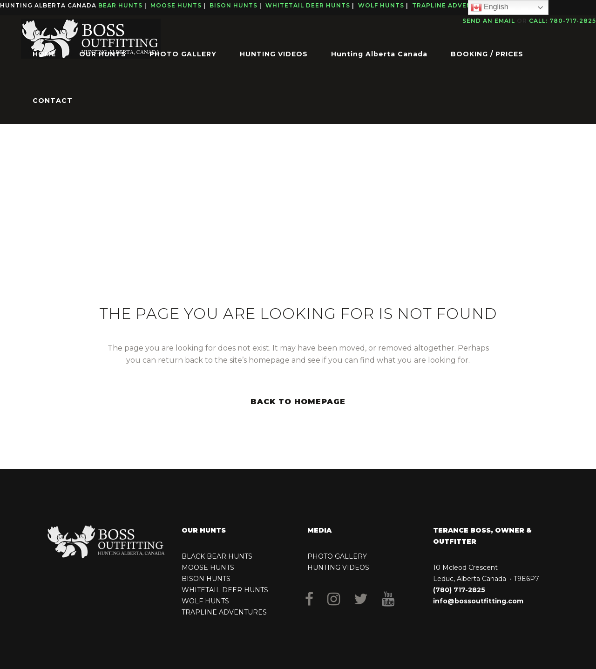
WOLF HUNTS (205, 601)
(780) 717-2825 (459, 590)
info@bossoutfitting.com (478, 601)
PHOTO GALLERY (337, 556)
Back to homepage (298, 401)
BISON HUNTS (206, 578)
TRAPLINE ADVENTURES (224, 612)
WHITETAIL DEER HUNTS (225, 590)
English (489, 7)
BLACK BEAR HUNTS (217, 556)
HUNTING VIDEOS (338, 567)
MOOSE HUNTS (208, 567)
